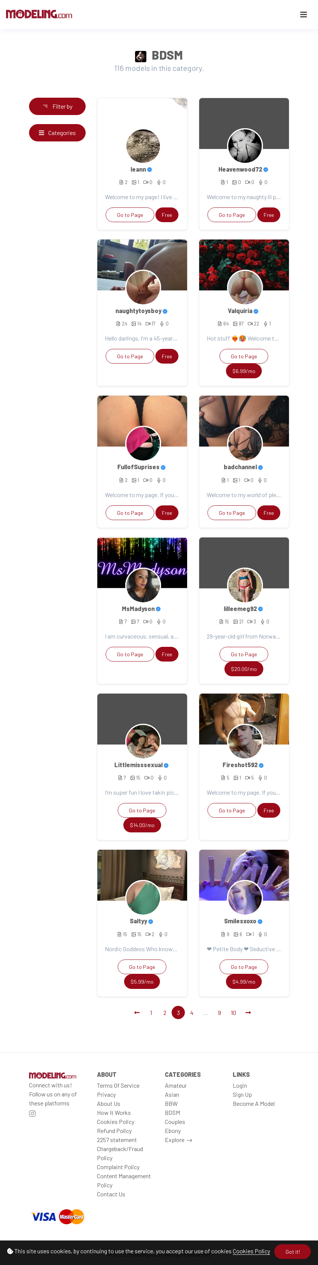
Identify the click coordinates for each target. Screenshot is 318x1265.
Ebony (173, 1130)
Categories (57, 132)
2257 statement (117, 1139)
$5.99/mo (142, 981)
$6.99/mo (243, 371)
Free (167, 215)
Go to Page (130, 215)
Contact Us (111, 1193)
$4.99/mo (243, 981)
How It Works (114, 1112)
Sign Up (242, 1094)
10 (233, 1012)
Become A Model (254, 1103)
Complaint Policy (118, 1166)
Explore (174, 1139)
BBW (171, 1103)
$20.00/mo (244, 669)
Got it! (293, 1251)
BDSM (172, 1112)
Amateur (176, 1085)
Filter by (57, 106)
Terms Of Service (118, 1085)
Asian (172, 1094)
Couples (175, 1121)
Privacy (106, 1094)
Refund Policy (114, 1130)
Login (240, 1085)
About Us (108, 1103)
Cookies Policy (251, 1250)
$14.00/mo (142, 825)
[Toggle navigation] (303, 14)
